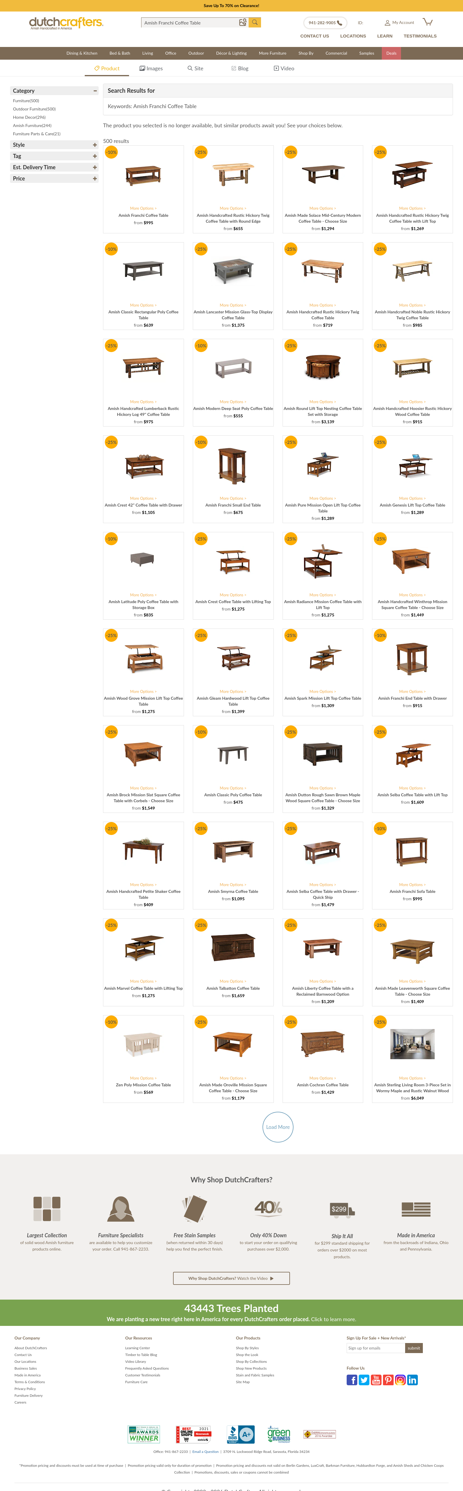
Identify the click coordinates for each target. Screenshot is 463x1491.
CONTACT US (314, 35)
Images (151, 69)
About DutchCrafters (30, 1348)
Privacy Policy (25, 1388)
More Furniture (272, 53)
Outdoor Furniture (34, 108)
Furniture (26, 100)
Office (170, 53)
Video (283, 69)
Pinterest (388, 1380)
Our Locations (25, 1361)
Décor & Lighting (231, 53)
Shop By (306, 53)
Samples (366, 53)
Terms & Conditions (29, 1382)
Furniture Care (136, 1382)
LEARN (385, 35)
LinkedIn (412, 1380)
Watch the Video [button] (231, 1278)
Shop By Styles (247, 1348)
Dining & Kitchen (81, 53)
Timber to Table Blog (141, 1354)
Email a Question (205, 1451)
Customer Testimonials (142, 1375)
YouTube (376, 1380)
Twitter (364, 1380)
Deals (391, 53)
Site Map (243, 1382)
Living (147, 53)
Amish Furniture (32, 125)
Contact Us (23, 1354)
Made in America (27, 1375)
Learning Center (137, 1348)
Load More (278, 1127)
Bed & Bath (120, 53)
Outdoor (196, 53)
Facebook (352, 1380)
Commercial (336, 53)
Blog (240, 69)
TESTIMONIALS (420, 35)
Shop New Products (251, 1368)
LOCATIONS (353, 35)
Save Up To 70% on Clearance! (231, 5)
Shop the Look (247, 1354)
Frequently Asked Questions (147, 1368)
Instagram (400, 1380)
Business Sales (25, 1368)
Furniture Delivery (28, 1395)
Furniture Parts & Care (37, 133)
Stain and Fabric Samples (255, 1375)
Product (107, 69)
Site (195, 69)
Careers (20, 1402)
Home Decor (29, 117)
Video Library (135, 1361)
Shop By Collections (251, 1361)
